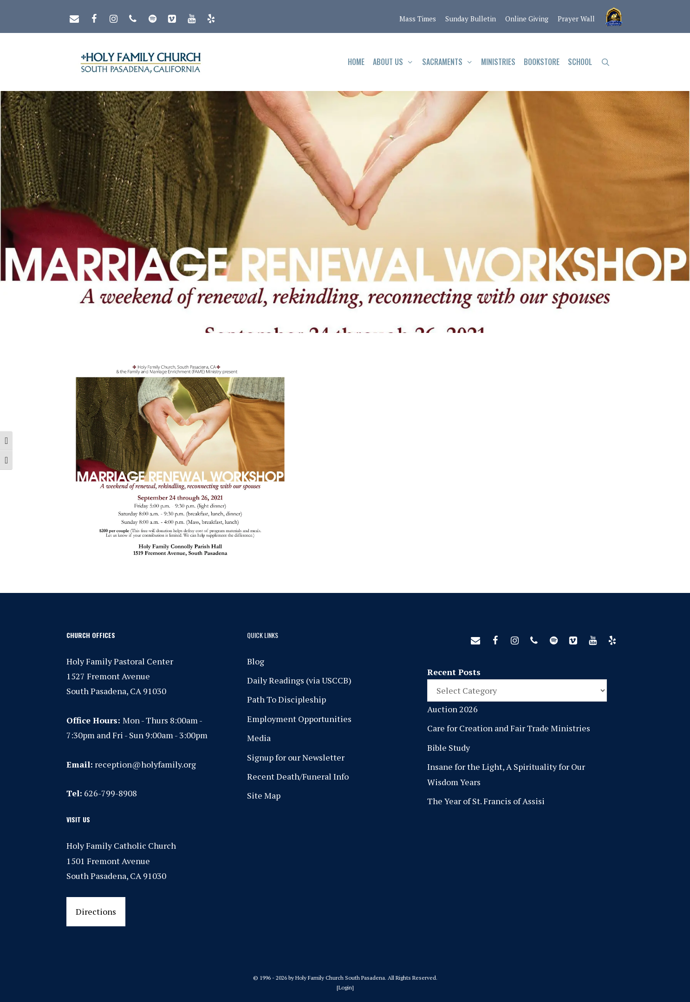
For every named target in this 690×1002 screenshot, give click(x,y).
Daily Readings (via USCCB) (299, 680)
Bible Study (448, 747)
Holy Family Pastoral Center (119, 661)
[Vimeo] (172, 16)
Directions (96, 911)
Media (259, 737)
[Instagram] (113, 16)
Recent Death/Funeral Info (298, 776)
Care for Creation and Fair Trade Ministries (508, 728)
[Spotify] (152, 16)
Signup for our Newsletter (296, 757)
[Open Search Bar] (605, 62)
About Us (395, 62)
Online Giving (526, 18)
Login (345, 987)
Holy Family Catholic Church (121, 845)
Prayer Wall (576, 18)
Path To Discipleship (286, 699)
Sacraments (449, 62)
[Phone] (133, 16)
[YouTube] (191, 16)
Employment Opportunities (299, 718)
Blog (255, 661)
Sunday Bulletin (470, 18)
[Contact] (74, 16)
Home (356, 61)
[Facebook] (94, 16)
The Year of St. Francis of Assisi (486, 801)
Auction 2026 (452, 709)
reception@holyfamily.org (145, 764)
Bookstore (542, 61)
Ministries (498, 61)
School (580, 61)
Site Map (263, 795)
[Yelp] (211, 16)
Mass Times (417, 18)
